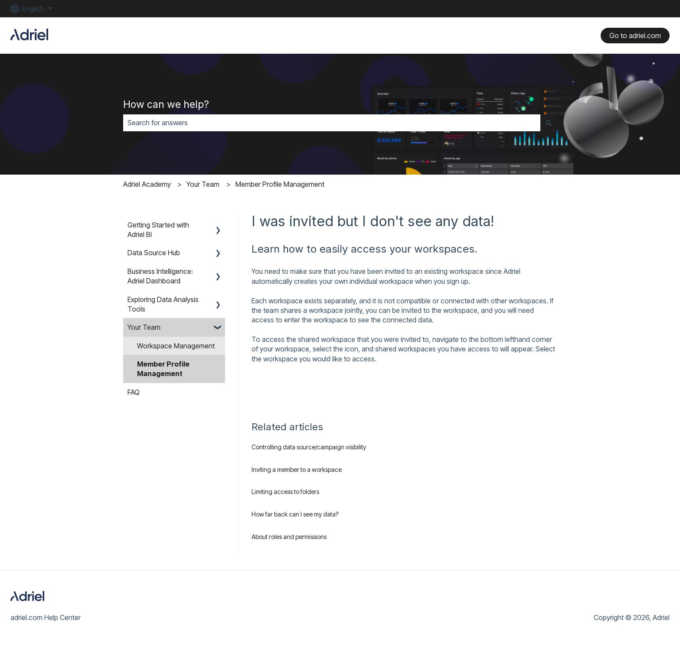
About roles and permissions (289, 536)
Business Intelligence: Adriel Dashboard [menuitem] (160, 276)
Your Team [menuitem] (144, 327)
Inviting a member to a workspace (297, 469)
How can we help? (166, 104)
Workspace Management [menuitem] (176, 345)
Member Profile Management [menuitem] (163, 369)
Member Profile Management (279, 184)
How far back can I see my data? (295, 514)
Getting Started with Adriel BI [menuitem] (158, 230)
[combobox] (331, 122)
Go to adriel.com (635, 35)
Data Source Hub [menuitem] (154, 252)
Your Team (202, 184)
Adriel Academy (147, 184)
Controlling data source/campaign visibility (309, 447)
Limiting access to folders (285, 491)
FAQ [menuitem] (134, 392)
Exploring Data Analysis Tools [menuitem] (163, 304)
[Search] (548, 122)
